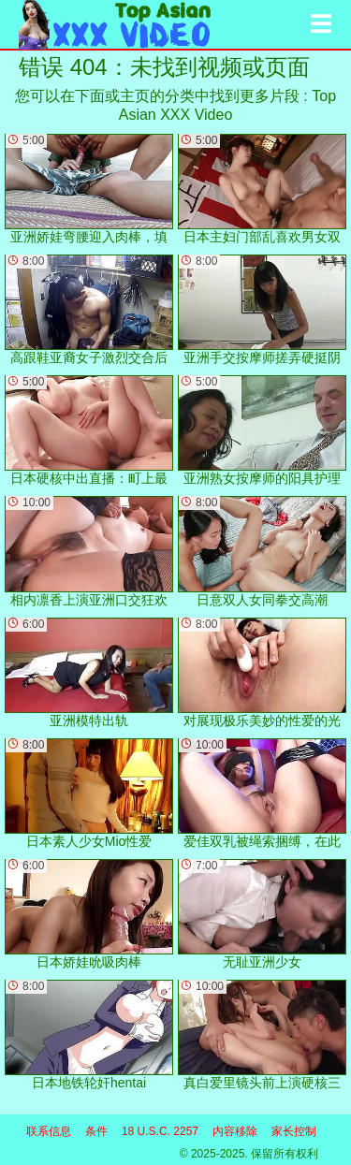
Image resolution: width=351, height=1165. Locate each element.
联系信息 (48, 1131)
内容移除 (234, 1131)
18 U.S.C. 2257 (160, 1131)
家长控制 (293, 1131)
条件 (96, 1131)
